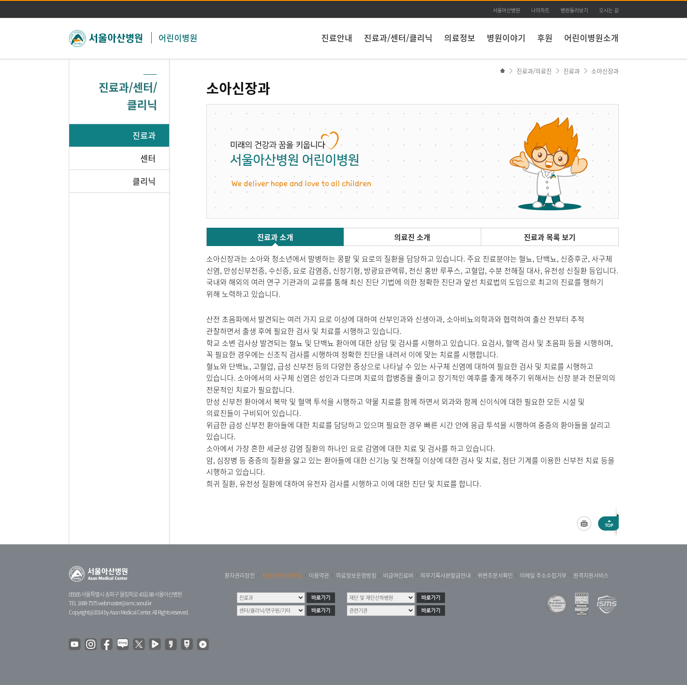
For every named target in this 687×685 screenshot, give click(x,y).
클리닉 (144, 181)
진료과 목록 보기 (550, 236)
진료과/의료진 (534, 71)
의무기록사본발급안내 (445, 575)
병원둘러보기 (574, 10)
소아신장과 (605, 71)
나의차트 (540, 10)
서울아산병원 (506, 10)
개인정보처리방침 (282, 575)
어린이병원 (178, 38)
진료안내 (336, 38)
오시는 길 (609, 10)
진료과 (144, 135)
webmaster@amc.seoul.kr (124, 603)
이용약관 (319, 575)
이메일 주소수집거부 (543, 575)
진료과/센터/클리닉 (398, 38)
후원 (545, 38)
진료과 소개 (275, 236)
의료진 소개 (412, 236)
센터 (148, 158)
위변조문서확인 (495, 575)
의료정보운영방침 (356, 575)
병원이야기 (506, 38)
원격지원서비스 (591, 575)
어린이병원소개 (591, 38)
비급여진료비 (398, 575)
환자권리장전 (240, 575)
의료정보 (459, 38)
